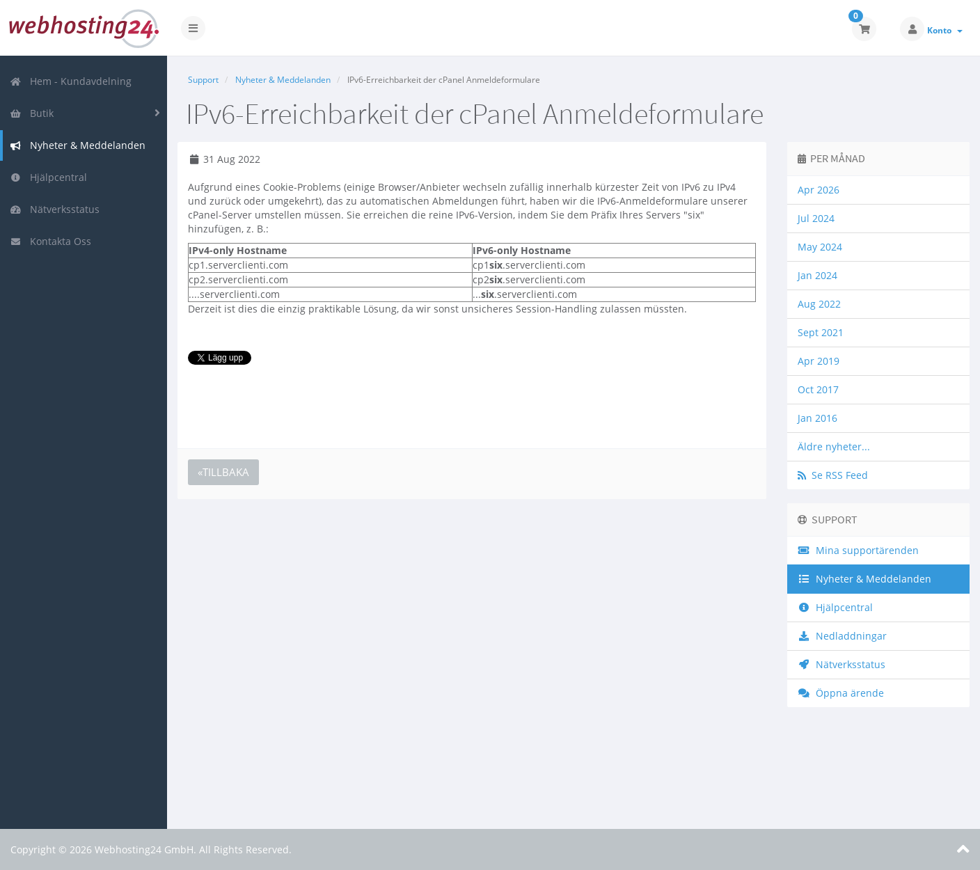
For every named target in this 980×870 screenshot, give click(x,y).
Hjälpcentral (48, 177)
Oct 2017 (818, 389)
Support (203, 80)
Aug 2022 (819, 303)
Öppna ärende (841, 692)
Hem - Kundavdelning (71, 81)
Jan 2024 (817, 275)
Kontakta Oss (50, 241)
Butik (32, 113)
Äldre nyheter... (834, 446)
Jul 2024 (816, 218)
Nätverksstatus (55, 209)
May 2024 (820, 246)
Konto (945, 30)
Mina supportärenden (858, 550)
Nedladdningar (842, 635)
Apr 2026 (818, 189)
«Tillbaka (223, 472)
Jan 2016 (817, 418)
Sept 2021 (821, 332)
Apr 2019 (818, 360)
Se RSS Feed (833, 475)
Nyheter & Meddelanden (77, 145)
